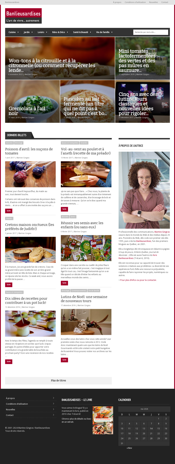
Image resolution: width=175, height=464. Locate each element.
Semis (73, 219)
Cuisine (12, 33)
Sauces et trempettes (70, 143)
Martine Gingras (23, 158)
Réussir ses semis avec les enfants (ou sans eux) (82, 228)
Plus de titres (58, 380)
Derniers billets (16, 135)
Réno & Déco (58, 33)
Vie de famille (102, 33)
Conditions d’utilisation (135, 2)
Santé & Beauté (80, 33)
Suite (9, 211)
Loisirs (40, 33)
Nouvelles (153, 2)
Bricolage (18, 143)
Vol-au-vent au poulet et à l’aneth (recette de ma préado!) (86, 151)
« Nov (129, 448)
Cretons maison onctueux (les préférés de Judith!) (29, 229)
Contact (164, 2)
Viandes (9, 221)
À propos (117, 2)
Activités (9, 143)
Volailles (84, 143)
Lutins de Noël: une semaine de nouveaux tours (84, 304)
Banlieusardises (143, 241)
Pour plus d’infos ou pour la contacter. (138, 280)
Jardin (26, 33)
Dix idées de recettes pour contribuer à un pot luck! (26, 306)
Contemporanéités (78, 296)
